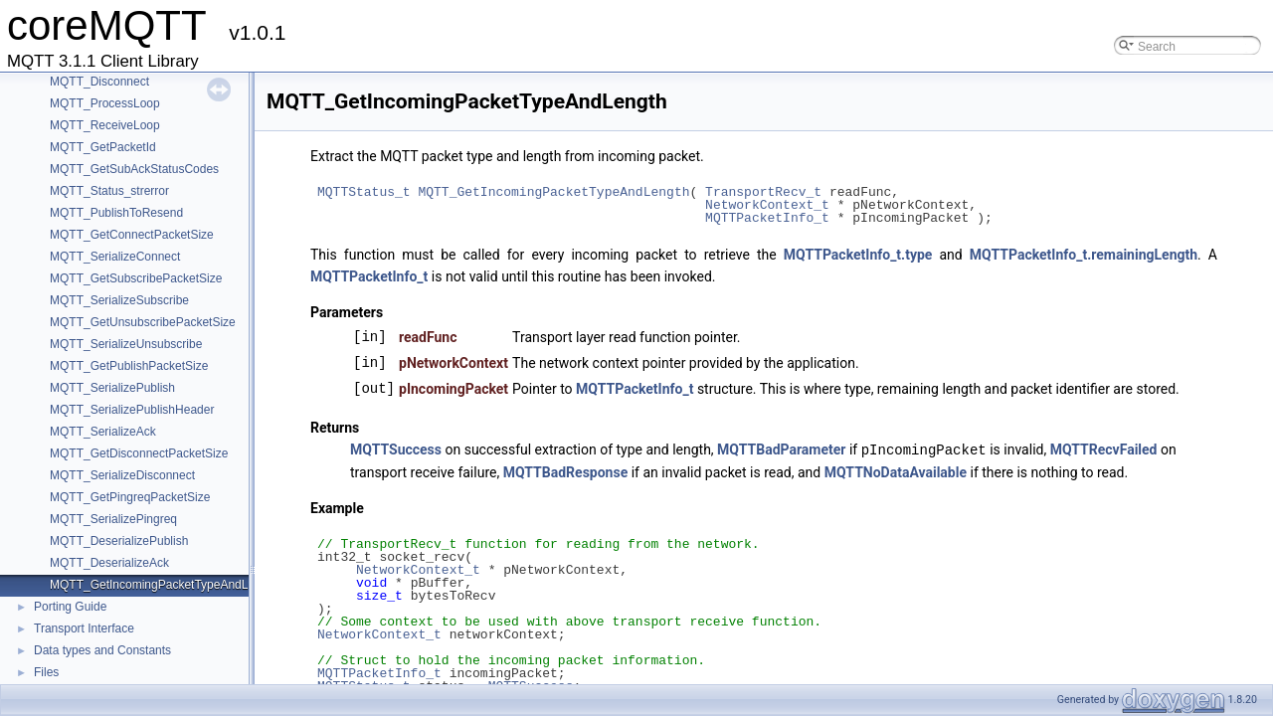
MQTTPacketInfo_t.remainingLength (1083, 255)
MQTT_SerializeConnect (115, 257)
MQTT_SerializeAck (103, 432)
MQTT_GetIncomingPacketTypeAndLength (163, 585)
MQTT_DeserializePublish (119, 541)
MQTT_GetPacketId (103, 147)
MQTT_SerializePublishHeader (132, 410)
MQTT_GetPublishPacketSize (129, 366)
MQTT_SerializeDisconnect (122, 475)
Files (46, 672)
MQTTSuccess (396, 449)
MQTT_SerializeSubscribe (119, 300)
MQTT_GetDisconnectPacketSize (139, 453)
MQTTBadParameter (781, 449)
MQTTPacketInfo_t (767, 218)
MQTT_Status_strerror (109, 191)
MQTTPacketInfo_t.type (858, 255)
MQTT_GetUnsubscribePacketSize (143, 322)
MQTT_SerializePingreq (113, 519)
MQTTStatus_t (364, 192)
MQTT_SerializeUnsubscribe (126, 344)
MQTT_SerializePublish (112, 388)
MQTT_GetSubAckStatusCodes (134, 169)
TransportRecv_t (763, 192)
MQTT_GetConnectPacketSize (132, 235)
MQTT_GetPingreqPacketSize (130, 497)
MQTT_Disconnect (99, 82)
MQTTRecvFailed (1104, 449)
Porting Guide (70, 607)
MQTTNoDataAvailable (895, 471)
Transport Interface (84, 628)
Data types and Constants (102, 650)
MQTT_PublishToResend (116, 213)
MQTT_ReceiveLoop (105, 125)
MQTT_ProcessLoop (105, 103)
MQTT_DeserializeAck (109, 563)
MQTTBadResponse (566, 471)
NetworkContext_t (767, 205)
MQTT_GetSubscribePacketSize (136, 278)
